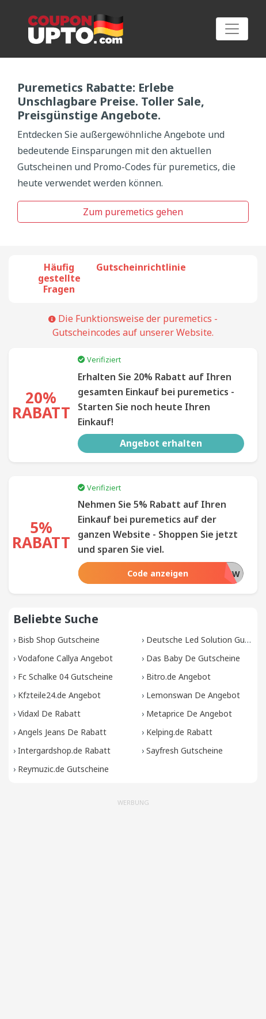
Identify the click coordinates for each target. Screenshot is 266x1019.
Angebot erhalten (161, 443)
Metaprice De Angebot (189, 713)
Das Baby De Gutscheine (193, 658)
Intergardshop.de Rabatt (64, 750)
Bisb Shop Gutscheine (59, 639)
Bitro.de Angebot (178, 676)
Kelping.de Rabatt (179, 731)
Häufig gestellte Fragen (59, 278)
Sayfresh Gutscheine (184, 750)
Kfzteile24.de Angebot (59, 695)
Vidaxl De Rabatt (49, 713)
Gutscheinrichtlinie (141, 267)
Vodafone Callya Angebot (65, 658)
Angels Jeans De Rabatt (62, 731)
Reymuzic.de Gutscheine (63, 768)
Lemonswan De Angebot (193, 695)
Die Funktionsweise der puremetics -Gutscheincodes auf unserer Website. (133, 325)
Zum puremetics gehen (133, 211)
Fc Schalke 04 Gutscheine (65, 676)
